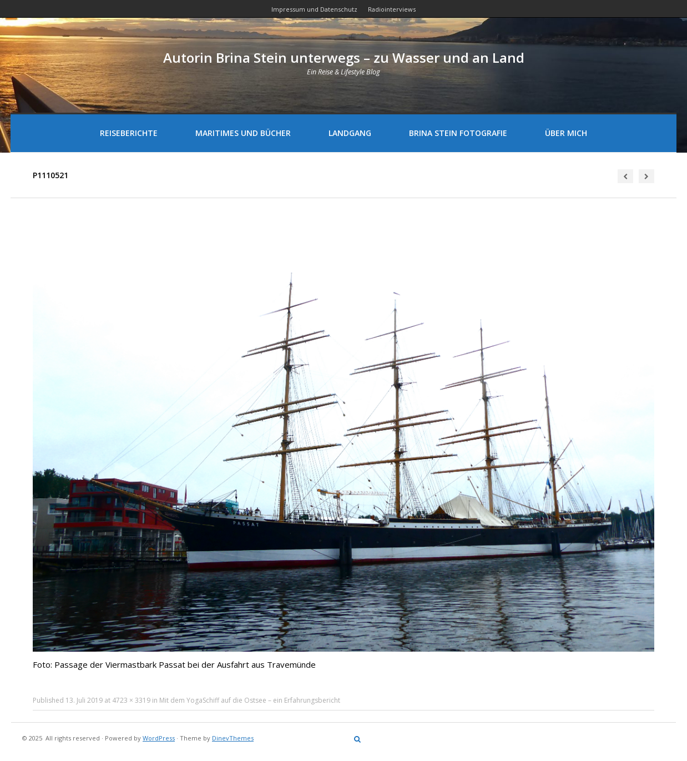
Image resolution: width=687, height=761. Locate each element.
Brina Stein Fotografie (458, 133)
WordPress (159, 738)
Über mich (566, 133)
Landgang (350, 133)
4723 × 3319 (131, 700)
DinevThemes (233, 738)
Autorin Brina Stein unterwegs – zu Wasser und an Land (343, 57)
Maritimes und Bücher (243, 133)
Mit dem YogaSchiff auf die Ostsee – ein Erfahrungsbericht (249, 700)
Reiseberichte (129, 133)
